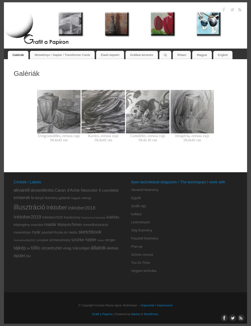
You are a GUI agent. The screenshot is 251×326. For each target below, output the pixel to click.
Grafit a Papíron (102, 314)
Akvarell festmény (144, 190)
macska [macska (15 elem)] (37, 225)
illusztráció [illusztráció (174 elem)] (29, 207)
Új (165, 55)
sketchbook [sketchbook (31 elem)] (89, 231)
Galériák (18, 55)
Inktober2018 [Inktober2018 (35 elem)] (81, 207)
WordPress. (151, 314)
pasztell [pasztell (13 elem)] (47, 232)
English (223, 55)
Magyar (202, 55)
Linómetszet (140, 222)
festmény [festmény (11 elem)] (51, 198)
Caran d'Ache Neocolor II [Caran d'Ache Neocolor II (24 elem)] (77, 190)
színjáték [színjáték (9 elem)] (42, 240)
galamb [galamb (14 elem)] (64, 198)
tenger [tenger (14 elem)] (111, 240)
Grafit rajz (138, 206)
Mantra (135, 314)
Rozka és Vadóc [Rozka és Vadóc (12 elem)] (66, 232)
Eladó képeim (110, 55)
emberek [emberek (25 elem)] (22, 197)
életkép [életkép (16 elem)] (113, 248)
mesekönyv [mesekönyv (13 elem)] (22, 232)
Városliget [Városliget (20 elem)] (81, 248)
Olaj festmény (141, 230)
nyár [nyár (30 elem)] (36, 232)
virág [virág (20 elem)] (67, 248)
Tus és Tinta (140, 262)
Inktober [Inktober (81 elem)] (56, 207)
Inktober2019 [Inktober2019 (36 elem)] (27, 216)
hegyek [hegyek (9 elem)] (76, 198)
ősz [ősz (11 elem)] (28, 256)
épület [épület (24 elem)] (19, 255)
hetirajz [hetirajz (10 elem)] (86, 198)
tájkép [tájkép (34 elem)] (20, 247)
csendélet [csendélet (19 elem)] (110, 190)
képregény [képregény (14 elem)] (22, 225)
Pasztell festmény (144, 238)
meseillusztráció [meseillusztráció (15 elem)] (95, 225)
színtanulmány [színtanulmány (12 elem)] (59, 240)
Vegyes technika (143, 271)
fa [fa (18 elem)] (32, 198)
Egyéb (136, 198)
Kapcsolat (147, 305)
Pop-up (136, 246)
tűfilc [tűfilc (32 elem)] (35, 247)
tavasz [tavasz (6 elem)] (101, 240)
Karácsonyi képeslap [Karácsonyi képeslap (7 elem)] (93, 217)
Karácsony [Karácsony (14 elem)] (72, 217)
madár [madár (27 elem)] (50, 224)
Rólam (181, 55)
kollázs (136, 214)
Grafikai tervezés (141, 55)
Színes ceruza (142, 254)
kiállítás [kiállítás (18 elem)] (113, 217)
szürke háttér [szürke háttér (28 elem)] (84, 239)
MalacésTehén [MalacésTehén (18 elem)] (69, 224)
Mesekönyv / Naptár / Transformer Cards (62, 55)
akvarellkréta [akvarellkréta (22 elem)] (42, 190)
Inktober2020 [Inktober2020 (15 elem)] (52, 217)
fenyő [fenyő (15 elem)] (39, 198)
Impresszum (165, 305)
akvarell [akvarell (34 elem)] (22, 190)
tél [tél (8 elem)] (28, 248)
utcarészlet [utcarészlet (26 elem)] (51, 248)
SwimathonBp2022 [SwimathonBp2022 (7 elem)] (25, 240)
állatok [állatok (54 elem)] (98, 248)
